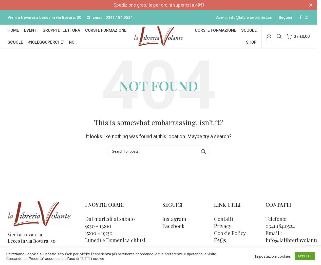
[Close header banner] (311, 5)
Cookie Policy (230, 234)
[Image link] (39, 214)
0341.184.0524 (119, 17)
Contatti (223, 220)
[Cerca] (279, 37)
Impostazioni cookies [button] (273, 256)
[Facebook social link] (300, 17)
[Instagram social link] (307, 17)
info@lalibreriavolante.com (251, 17)
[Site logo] (158, 36)
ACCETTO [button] (305, 256)
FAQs (220, 241)
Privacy (222, 227)
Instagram (174, 220)
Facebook (173, 227)
